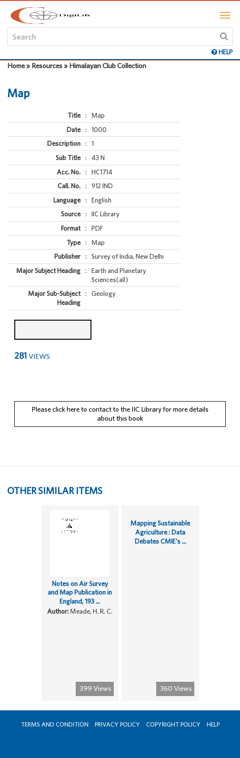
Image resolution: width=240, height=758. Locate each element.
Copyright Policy (173, 724)
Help (213, 724)
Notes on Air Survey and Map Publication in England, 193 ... (80, 592)
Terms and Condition (55, 724)
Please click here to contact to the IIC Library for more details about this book (120, 413)
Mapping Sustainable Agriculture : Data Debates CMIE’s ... (160, 532)
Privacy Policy (117, 724)
